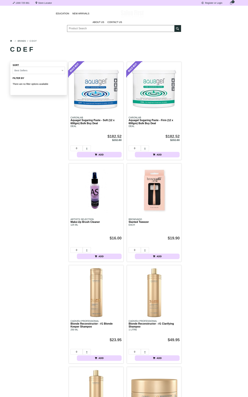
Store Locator (45, 3)
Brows (51, 36)
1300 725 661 (23, 3)
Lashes (30, 36)
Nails (97, 36)
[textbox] (120, 26)
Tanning (117, 36)
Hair (159, 36)
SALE (220, 36)
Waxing (140, 36)
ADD (97, 132)
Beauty (178, 36)
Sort (16, 65)
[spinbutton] (75, 132)
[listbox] (39, 70)
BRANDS (200, 36)
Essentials (74, 36)
